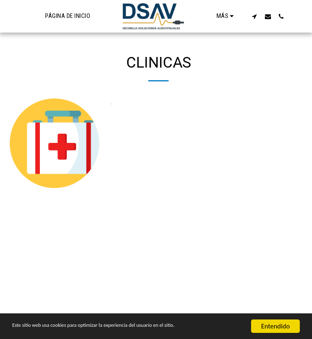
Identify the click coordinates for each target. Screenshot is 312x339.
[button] (254, 16)
